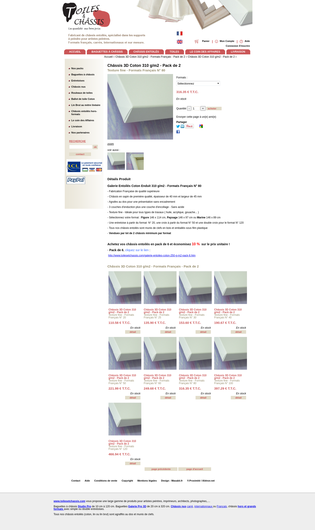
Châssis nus (78, 86)
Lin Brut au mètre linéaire (85, 105)
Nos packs (77, 68)
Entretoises (77, 80)
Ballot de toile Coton (83, 99)
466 (119, 454)
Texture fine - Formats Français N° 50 (121, 382)
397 (225, 388)
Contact (75, 480)
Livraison (76, 126)
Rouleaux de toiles (82, 92)
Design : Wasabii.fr (172, 480)
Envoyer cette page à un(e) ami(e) (196, 116)
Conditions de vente (105, 480)
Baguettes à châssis (82, 74)
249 (155, 388)
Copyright (127, 480)
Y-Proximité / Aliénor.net (201, 480)
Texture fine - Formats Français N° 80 (192, 382)
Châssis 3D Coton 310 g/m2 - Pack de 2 (144, 65)
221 (119, 388)
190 (225, 323)
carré (190, 506)
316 (190, 388)
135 (155, 323)
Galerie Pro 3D (137, 506)
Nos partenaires (80, 132)
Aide (87, 480)
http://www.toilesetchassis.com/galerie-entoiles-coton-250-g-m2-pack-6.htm (152, 255)
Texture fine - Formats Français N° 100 (227, 382)
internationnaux (203, 506)
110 (119, 323)
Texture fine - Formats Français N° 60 (156, 382)
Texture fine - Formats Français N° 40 (227, 316)
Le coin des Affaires (82, 120)
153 (190, 323)
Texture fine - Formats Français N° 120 (121, 447)
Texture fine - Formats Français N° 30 (192, 316)
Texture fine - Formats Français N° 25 (156, 316)
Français (222, 506)
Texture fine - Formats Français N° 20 (121, 316)
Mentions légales (147, 480)
